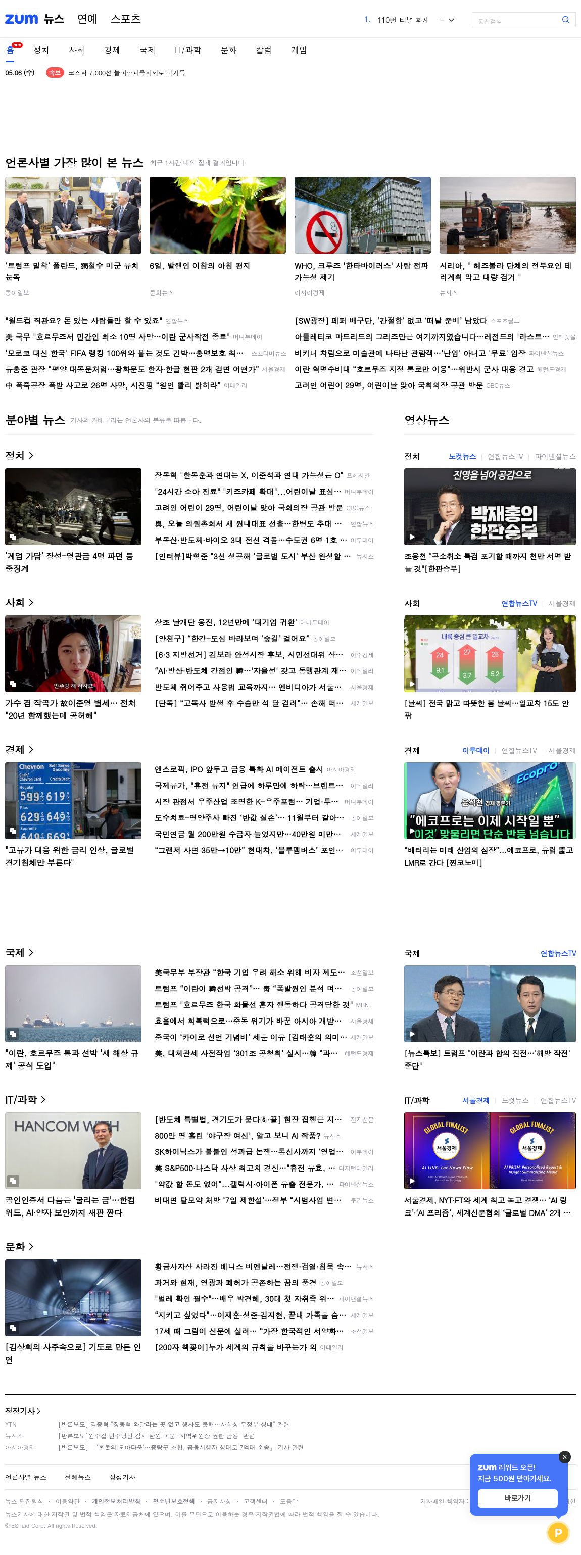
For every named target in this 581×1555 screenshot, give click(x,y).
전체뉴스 (78, 1477)
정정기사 (19, 1410)
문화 (228, 50)
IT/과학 (188, 50)
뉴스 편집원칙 (24, 1501)
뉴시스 (449, 292)
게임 (299, 50)
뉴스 (54, 19)
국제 (147, 50)
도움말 (289, 1501)
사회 (77, 50)
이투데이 (476, 750)
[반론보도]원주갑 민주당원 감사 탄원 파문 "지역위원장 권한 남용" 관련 (156, 1435)
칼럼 (264, 50)
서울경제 (562, 603)
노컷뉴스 (462, 456)
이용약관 (68, 1501)
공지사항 (219, 1501)
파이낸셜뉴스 (555, 456)
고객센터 (256, 1501)
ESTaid (20, 1525)
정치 (41, 50)
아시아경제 (310, 292)
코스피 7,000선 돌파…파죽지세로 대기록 (126, 72)
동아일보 (17, 292)
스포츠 (126, 19)
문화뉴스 (162, 292)
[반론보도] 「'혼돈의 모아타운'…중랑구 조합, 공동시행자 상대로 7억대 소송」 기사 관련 (181, 1447)
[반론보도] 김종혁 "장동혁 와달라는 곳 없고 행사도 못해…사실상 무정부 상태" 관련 (173, 1424)
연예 (87, 19)
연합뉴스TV (505, 456)
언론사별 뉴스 (25, 1477)
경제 (112, 50)
